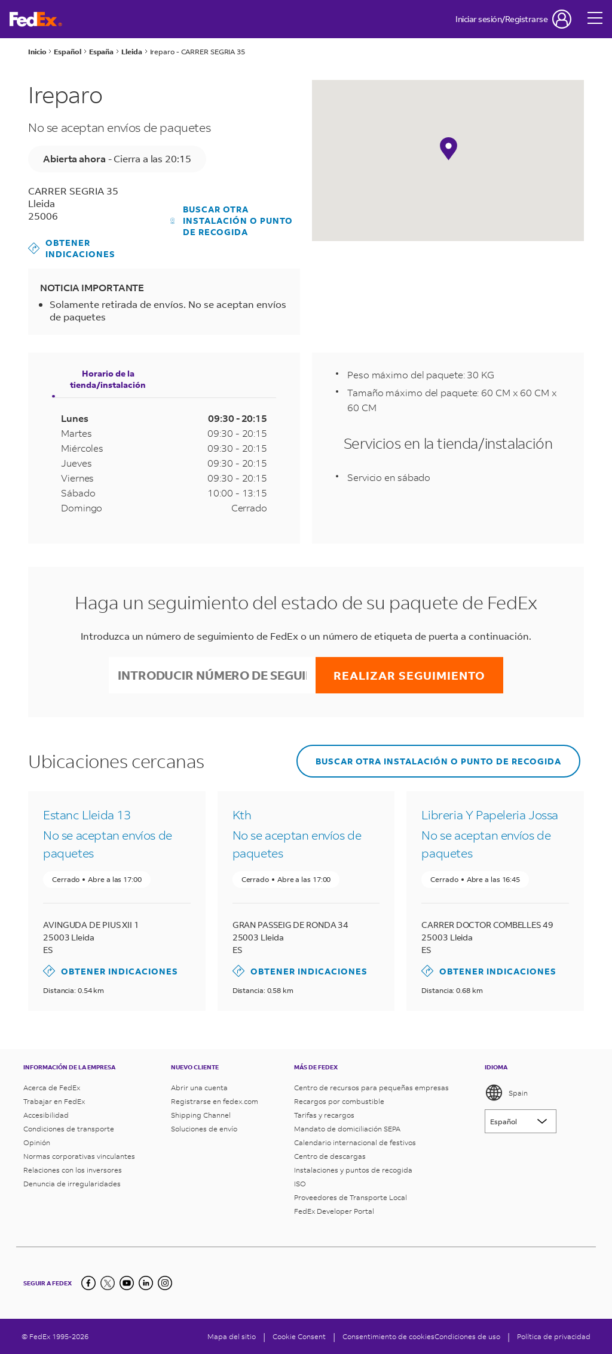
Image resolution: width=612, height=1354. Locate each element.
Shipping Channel (201, 1115)
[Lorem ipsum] (520, 1121)
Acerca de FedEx (51, 1087)
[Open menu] (595, 19)
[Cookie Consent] (299, 1336)
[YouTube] (127, 1283)
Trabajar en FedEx (54, 1101)
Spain (506, 1092)
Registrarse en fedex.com (214, 1101)
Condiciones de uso (467, 1336)
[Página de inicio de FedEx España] (36, 19)
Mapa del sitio (231, 1336)
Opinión (36, 1142)
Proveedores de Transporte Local (350, 1197)
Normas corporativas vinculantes (79, 1156)
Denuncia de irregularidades (72, 1183)
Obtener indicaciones (72, 248)
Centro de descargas (330, 1156)
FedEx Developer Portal (334, 1211)
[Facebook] (88, 1283)
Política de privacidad (553, 1336)
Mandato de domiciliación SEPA (347, 1128)
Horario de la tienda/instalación (108, 379)
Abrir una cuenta (199, 1087)
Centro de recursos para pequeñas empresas (371, 1087)
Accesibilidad (46, 1115)
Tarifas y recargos (324, 1115)
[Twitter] (107, 1283)
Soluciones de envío (204, 1128)
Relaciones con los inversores (72, 1169)
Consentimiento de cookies (388, 1336)
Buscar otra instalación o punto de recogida (231, 220)
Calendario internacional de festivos (355, 1142)
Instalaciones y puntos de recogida (353, 1169)
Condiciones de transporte (68, 1128)
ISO (300, 1183)
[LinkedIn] (146, 1283)
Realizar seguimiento (409, 675)
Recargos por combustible (339, 1101)
